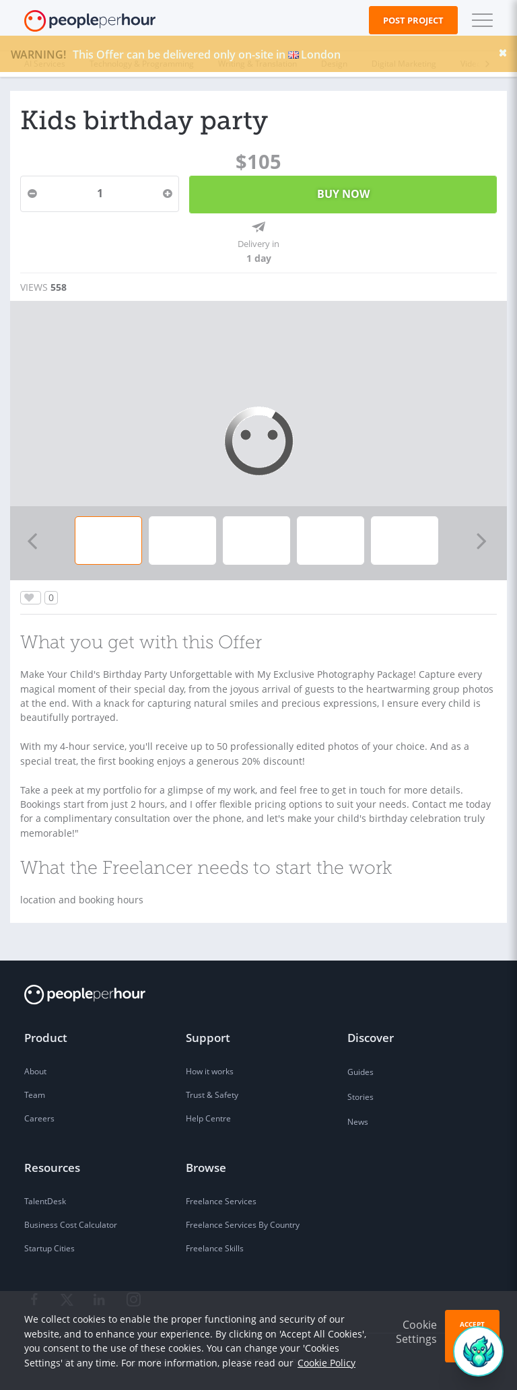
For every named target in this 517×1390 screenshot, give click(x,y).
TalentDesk (45, 1201)
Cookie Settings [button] (416, 1331)
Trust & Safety (212, 1095)
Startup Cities (49, 1248)
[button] (479, 20)
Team (34, 1095)
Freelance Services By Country (243, 1224)
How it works (210, 1071)
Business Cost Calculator (70, 1224)
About (35, 1071)
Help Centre (208, 1118)
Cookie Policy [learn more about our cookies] (326, 1362)
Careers (39, 1118)
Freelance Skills (215, 1248)
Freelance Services (221, 1201)
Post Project (413, 20)
